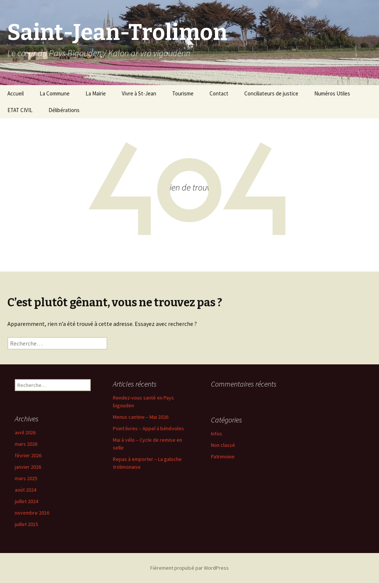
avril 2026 (25, 432)
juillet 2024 (26, 501)
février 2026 (28, 455)
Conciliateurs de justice (271, 93)
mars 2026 (26, 444)
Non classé (223, 445)
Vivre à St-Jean (139, 93)
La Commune (55, 93)
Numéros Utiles (332, 93)
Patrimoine (223, 456)
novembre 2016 (32, 512)
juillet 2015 (26, 524)
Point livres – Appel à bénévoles (148, 428)
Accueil (15, 93)
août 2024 (25, 489)
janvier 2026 (28, 467)
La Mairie (95, 93)
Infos (216, 433)
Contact (218, 93)
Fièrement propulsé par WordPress (189, 568)
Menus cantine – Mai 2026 (140, 417)
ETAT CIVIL (20, 110)
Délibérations (64, 110)
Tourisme (183, 93)
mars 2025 (26, 478)
